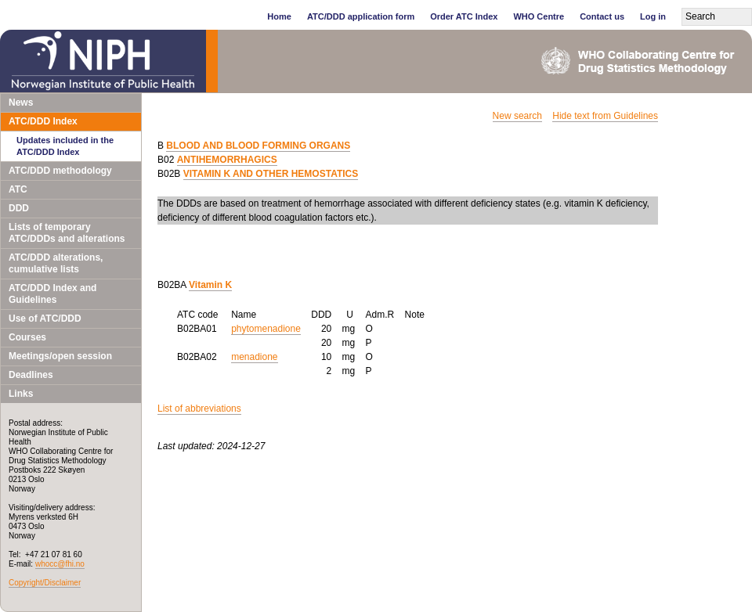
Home (279, 16)
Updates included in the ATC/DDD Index (65, 146)
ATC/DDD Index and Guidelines (52, 294)
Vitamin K (210, 284)
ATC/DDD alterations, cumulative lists (56, 263)
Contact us (602, 16)
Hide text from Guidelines (605, 115)
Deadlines (31, 374)
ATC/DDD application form (360, 16)
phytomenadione (266, 328)
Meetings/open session (60, 356)
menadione (254, 356)
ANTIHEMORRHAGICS (227, 159)
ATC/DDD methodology (60, 170)
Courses (27, 337)
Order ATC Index (463, 16)
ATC (18, 189)
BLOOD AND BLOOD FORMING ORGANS (258, 145)
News (21, 102)
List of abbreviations (199, 408)
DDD (19, 208)
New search (517, 115)
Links (21, 393)
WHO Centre (538, 16)
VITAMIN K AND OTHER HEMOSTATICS (271, 173)
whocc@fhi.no (60, 564)
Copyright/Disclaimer (45, 582)
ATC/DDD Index (43, 121)
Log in (653, 16)
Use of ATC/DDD (45, 318)
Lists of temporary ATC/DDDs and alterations (67, 232)
